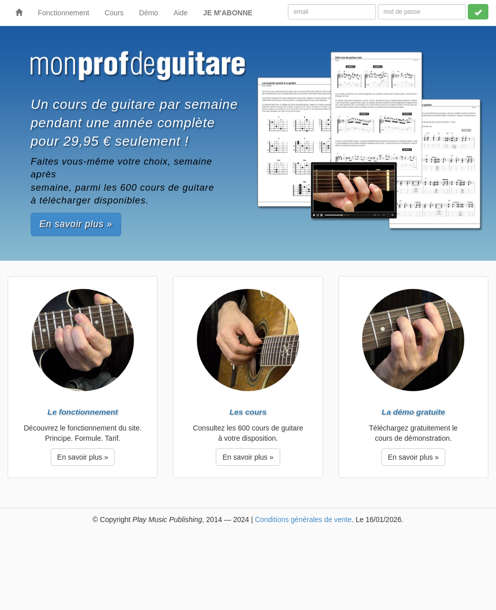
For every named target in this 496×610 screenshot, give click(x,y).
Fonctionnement (63, 13)
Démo (148, 13)
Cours (113, 13)
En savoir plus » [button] (75, 224)
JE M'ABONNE (228, 13)
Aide (180, 13)
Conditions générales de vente (303, 519)
